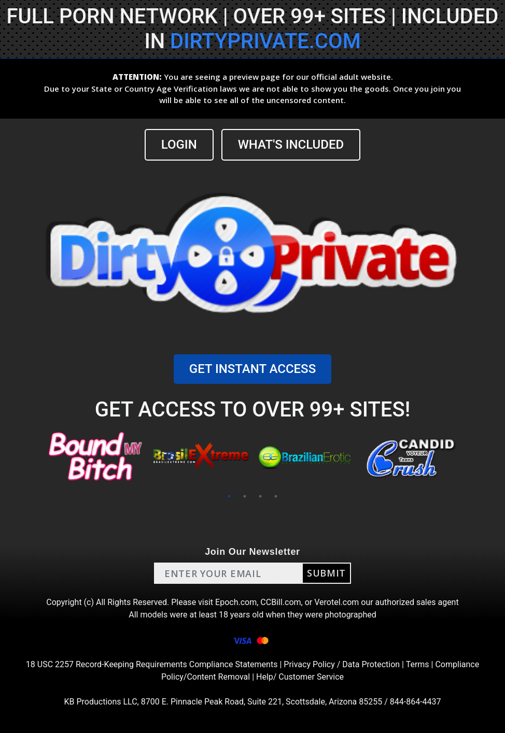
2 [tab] (245, 496)
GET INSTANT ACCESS (252, 369)
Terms (417, 664)
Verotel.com (336, 602)
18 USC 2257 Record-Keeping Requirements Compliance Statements (152, 664)
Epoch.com (236, 602)
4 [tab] (276, 496)
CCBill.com (280, 602)
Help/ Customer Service (300, 677)
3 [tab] (260, 496)
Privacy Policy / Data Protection (342, 664)
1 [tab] (229, 496)
